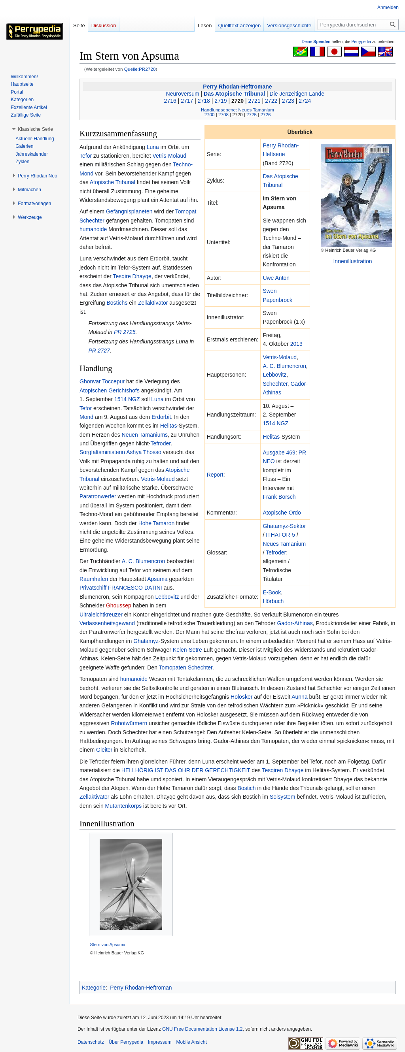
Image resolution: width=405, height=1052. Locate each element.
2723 (288, 101)
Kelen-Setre (187, 650)
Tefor (85, 156)
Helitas (271, 437)
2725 (251, 114)
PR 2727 (99, 350)
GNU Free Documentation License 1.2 (202, 1029)
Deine (316, 42)
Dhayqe (141, 276)
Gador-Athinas (294, 623)
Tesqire (122, 276)
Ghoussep (118, 605)
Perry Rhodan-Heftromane (237, 86)
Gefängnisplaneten (129, 211)
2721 (254, 101)
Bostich (247, 788)
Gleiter (104, 750)
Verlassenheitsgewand (107, 623)
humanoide (93, 229)
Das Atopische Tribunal (234, 93)
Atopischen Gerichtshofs (109, 390)
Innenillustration (352, 261)
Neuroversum (182, 93)
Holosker (241, 697)
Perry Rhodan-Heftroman (141, 987)
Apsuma (157, 579)
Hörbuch (273, 601)
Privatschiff (92, 587)
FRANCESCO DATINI (135, 587)
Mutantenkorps (123, 806)
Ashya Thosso (143, 452)
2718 (204, 101)
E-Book (272, 592)
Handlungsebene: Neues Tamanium (237, 109)
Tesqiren (272, 770)
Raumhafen (93, 579)
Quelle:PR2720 (140, 69)
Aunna (299, 697)
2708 (223, 114)
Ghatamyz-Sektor (284, 526)
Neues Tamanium (284, 544)
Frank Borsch (279, 497)
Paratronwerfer (97, 496)
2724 (305, 101)
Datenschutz (91, 1042)
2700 (209, 114)
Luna (153, 147)
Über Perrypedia (126, 1042)
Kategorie (94, 987)
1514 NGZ (275, 423)
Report (215, 474)
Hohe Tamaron (156, 523)
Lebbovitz (274, 374)
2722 (271, 101)
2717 (187, 101)
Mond (86, 417)
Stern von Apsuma (107, 944)
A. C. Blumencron (284, 366)
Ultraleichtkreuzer (101, 614)
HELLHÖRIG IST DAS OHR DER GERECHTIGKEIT (185, 770)
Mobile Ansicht (191, 1042)
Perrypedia (361, 42)
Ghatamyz (146, 641)
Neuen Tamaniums (145, 435)
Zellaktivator (153, 303)
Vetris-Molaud (280, 357)
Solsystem (282, 797)
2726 (265, 114)
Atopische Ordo (282, 512)
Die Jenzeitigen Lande (297, 93)
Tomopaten (172, 667)
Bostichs (116, 303)
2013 (296, 344)
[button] (35, 129)
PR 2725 (124, 332)
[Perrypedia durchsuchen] (358, 24)
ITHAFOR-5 (280, 535)
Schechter (275, 384)
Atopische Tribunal (112, 182)
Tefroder (276, 552)
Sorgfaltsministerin (102, 452)
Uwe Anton (276, 278)
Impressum (159, 1042)
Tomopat (186, 211)
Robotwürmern (129, 723)
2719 (220, 101)
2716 (170, 101)
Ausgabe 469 (279, 452)
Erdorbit (161, 417)
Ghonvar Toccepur (102, 381)
